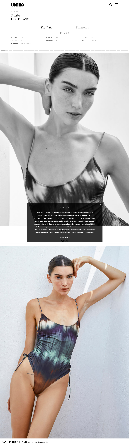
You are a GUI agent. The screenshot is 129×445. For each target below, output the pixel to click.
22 (81, 50)
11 (40, 50)
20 (73, 50)
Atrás (16, 11)
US (67, 33)
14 (51, 50)
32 (118, 50)
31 (114, 50)
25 (92, 50)
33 (122, 50)
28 (103, 50)
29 (107, 50)
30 (111, 50)
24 (88, 50)
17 (62, 50)
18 (66, 50)
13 (47, 50)
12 (44, 50)
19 (70, 50)
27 (100, 50)
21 (77, 50)
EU (61, 33)
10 (36, 50)
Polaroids (82, 27)
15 (55, 50)
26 (96, 50)
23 (85, 50)
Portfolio (46, 27)
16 (59, 50)
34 (126, 50)
